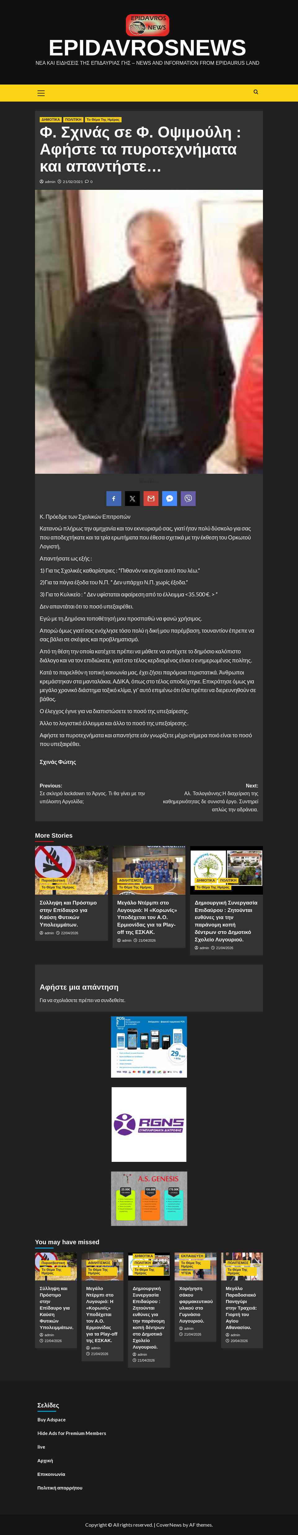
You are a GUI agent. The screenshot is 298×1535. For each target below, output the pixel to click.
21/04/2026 (147, 940)
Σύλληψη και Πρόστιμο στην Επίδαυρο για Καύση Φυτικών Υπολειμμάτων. (56, 1308)
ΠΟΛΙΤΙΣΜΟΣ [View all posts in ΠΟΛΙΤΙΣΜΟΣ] (238, 1263)
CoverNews (169, 1525)
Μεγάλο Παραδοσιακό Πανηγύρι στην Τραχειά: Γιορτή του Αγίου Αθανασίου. (241, 1308)
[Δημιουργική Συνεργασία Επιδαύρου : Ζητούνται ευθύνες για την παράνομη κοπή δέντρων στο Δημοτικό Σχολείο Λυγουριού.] (226, 870)
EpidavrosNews (147, 47)
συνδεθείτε (112, 1000)
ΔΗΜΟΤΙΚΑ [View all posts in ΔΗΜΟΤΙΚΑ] (51, 119)
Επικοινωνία (51, 1474)
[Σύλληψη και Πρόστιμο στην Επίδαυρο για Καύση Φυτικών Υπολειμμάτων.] (71, 870)
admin (50, 181)
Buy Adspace (52, 1419)
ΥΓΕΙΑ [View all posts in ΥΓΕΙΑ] (186, 1273)
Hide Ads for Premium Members (72, 1433)
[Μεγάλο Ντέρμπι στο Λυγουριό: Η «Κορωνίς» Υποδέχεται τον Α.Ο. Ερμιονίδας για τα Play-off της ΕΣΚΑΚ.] (149, 870)
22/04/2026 (69, 933)
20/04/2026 (239, 1341)
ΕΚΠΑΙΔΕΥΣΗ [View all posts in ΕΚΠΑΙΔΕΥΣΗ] (192, 1256)
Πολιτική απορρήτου (60, 1487)
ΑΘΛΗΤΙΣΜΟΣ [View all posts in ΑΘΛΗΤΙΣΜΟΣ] (130, 880)
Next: (204, 798)
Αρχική (45, 1460)
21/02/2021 (73, 181)
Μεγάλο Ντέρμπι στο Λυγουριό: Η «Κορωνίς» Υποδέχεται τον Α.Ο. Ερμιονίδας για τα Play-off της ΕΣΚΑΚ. (147, 917)
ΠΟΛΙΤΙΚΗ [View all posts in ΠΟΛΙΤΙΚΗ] (73, 119)
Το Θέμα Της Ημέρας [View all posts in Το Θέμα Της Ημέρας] (103, 119)
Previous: (94, 794)
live (41, 1447)
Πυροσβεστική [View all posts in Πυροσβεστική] (53, 880)
